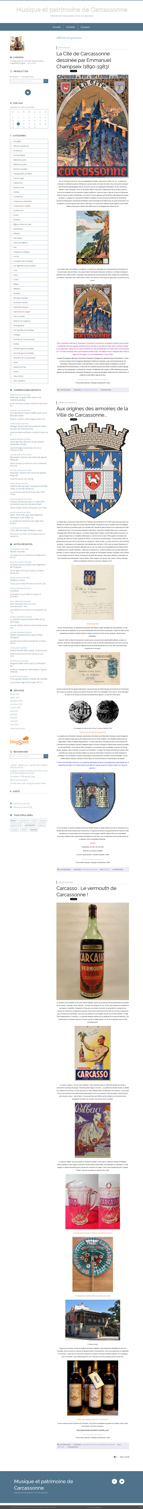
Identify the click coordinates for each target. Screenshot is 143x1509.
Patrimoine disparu (20, 307)
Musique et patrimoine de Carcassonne (71, 9)
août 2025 (14, 711)
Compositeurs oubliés (22, 206)
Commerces (18, 196)
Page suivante (125, 1457)
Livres (15, 275)
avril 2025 (14, 721)
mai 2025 (13, 718)
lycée (34, 820)
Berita (13, 457)
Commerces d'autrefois (22, 201)
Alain (12, 397)
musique (14, 829)
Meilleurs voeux (34, 530)
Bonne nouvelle (17, 551)
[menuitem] (56, 27)
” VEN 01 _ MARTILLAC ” (19, 765)
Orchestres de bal (20, 302)
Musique (16, 293)
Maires (16, 284)
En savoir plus (97, 1507)
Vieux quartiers (19, 381)
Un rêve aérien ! (16, 783)
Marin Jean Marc (18, 515)
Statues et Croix (19, 367)
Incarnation (23, 780)
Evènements (18, 229)
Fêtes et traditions (20, 242)
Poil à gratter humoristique (23, 330)
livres (13, 820)
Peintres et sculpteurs (22, 321)
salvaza (41, 825)
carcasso (61, 1447)
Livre (15, 270)
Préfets (16, 344)
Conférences (18, 210)
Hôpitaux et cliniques (21, 252)
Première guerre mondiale (23, 348)
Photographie (18, 325)
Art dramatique (19, 155)
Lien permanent (64, 390)
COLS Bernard (16, 530)
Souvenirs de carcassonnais (24, 358)
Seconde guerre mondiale (23, 353)
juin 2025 (13, 714)
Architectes (17, 150)
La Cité (16, 256)
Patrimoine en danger (21, 312)
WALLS (13, 780)
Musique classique (20, 298)
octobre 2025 (15, 707)
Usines (16, 371)
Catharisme (17, 183)
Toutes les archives (17, 728)
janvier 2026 (15, 697)
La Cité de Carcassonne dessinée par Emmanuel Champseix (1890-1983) (83, 60)
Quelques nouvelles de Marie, (21, 771)
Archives (70, 27)
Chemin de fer (18, 187)
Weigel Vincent (17, 426)
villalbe (23, 829)
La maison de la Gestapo (23, 261)
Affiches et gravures (21, 146)
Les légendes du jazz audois (24, 265)
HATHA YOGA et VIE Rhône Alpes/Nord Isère (29, 772)
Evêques (16, 233)
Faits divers (17, 238)
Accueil (56, 27)
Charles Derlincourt (19, 501)
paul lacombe (16, 825)
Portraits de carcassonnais (24, 339)
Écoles (16, 215)
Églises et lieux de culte (22, 224)
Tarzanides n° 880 (17, 776)
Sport (15, 362)
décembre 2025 (16, 701)
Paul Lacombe (19, 316)
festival (33, 829)
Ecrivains (16, 219)
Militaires (17, 289)
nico (12, 413)
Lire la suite (31, 63)
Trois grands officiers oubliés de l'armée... (29, 679)
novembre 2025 (16, 704)
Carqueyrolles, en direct (22, 173)
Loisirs (16, 279)
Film (15, 247)
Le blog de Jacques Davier (36, 783)
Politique (16, 335)
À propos (85, 27)
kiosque (43, 820)
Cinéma (16, 192)
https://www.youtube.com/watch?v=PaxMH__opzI (93, 1430)
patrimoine (30, 825)
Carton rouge (18, 178)
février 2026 (14, 694)
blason (106, 869)
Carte (16, 791)
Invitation (14, 591)
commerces (24, 820)
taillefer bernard (18, 486)
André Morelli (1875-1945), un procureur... (29, 650)
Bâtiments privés (19, 160)
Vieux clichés (18, 376)
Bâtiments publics (20, 164)
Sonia (12, 442)
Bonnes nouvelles (20, 169)
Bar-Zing (31, 776)
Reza (12, 473)
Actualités (17, 141)
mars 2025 (14, 724)
